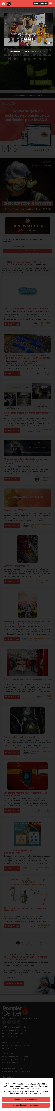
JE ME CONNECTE (40, 3)
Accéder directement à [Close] (27, 51)
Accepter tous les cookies (25, 1099)
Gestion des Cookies (17, 1093)
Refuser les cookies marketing (25, 1105)
